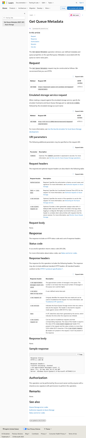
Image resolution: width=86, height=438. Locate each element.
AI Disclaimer (6, 434)
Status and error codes (69, 253)
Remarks (33, 44)
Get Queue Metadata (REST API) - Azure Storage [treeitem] (14, 23)
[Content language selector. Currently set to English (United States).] (11, 429)
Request (33, 36)
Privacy (43, 434)
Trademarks (5, 437)
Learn (31, 15)
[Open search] (77, 3)
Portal (63, 8)
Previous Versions (17, 434)
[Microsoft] (3, 2)
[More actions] (82, 15)
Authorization (35, 41)
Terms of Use (73, 434)
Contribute (35, 434)
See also (33, 47)
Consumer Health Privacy (57, 434)
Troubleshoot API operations (54, 302)
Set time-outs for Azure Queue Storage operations (64, 158)
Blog (26, 434)
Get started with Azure (75, 8)
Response (34, 39)
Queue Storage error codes (38, 407)
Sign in (81, 3)
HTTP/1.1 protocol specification (50, 269)
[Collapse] (25, 13)
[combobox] (13, 17)
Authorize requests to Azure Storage (41, 410)
